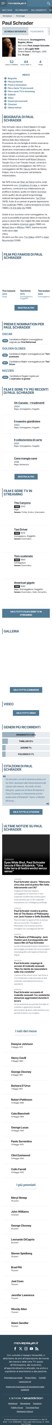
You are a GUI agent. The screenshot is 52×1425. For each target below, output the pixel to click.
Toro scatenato (9, 204)
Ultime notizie (14, 107)
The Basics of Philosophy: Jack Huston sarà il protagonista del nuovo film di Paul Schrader (31, 940)
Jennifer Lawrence (22, 1295)
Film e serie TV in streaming (21, 91)
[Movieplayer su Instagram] (26, 1348)
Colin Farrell (18, 1169)
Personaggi (20, 16)
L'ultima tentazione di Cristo (37, 204)
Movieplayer (7, 16)
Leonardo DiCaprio (23, 1239)
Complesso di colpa (28, 185)
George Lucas (19, 1127)
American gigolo (27, 224)
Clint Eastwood (20, 1155)
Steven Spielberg (21, 1253)
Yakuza (26, 169)
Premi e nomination (17, 84)
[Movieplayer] (26, 1343)
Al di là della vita (17, 208)
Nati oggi (7, 10)
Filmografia (37, 31)
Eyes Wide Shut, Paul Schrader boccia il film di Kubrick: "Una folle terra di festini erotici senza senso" (25, 867)
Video (11, 97)
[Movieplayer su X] (20, 1348)
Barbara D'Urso (20, 1085)
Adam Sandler (20, 1323)
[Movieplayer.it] (17, 3)
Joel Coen (17, 1281)
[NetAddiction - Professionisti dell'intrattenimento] (32, 1398)
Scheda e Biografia (15, 31)
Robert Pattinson (21, 1099)
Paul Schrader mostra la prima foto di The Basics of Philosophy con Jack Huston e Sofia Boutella (32, 913)
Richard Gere (8, 227)
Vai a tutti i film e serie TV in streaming (26, 613)
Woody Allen (19, 1309)
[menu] (3, 3)
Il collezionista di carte (28, 440)
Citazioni (12, 104)
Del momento (38, 10)
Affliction (21, 227)
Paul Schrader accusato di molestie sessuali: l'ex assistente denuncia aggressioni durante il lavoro (32, 996)
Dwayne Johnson (22, 1044)
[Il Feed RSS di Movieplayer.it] (37, 1348)
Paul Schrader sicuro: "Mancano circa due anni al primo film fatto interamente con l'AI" (32, 884)
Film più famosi (15, 81)
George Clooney (21, 1071)
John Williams (20, 1211)
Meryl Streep (19, 1197)
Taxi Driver (41, 198)
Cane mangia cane (25, 458)
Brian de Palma (27, 182)
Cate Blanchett (20, 1113)
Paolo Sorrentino (21, 1141)
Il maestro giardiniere (27, 421)
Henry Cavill (18, 1058)
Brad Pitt (16, 1267)
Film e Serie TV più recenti (20, 88)
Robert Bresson (38, 159)
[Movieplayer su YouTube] (31, 1348)
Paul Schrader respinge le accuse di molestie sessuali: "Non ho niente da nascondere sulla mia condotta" (30, 967)
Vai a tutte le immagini (26, 690)
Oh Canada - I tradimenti (29, 403)
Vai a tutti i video (26, 713)
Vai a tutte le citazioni (26, 812)
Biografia (12, 78)
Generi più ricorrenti (17, 101)
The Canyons (8, 290)
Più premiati (21, 10)
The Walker (29, 237)
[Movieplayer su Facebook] (15, 1348)
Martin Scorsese (38, 191)
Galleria (11, 94)
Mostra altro (26, 307)
